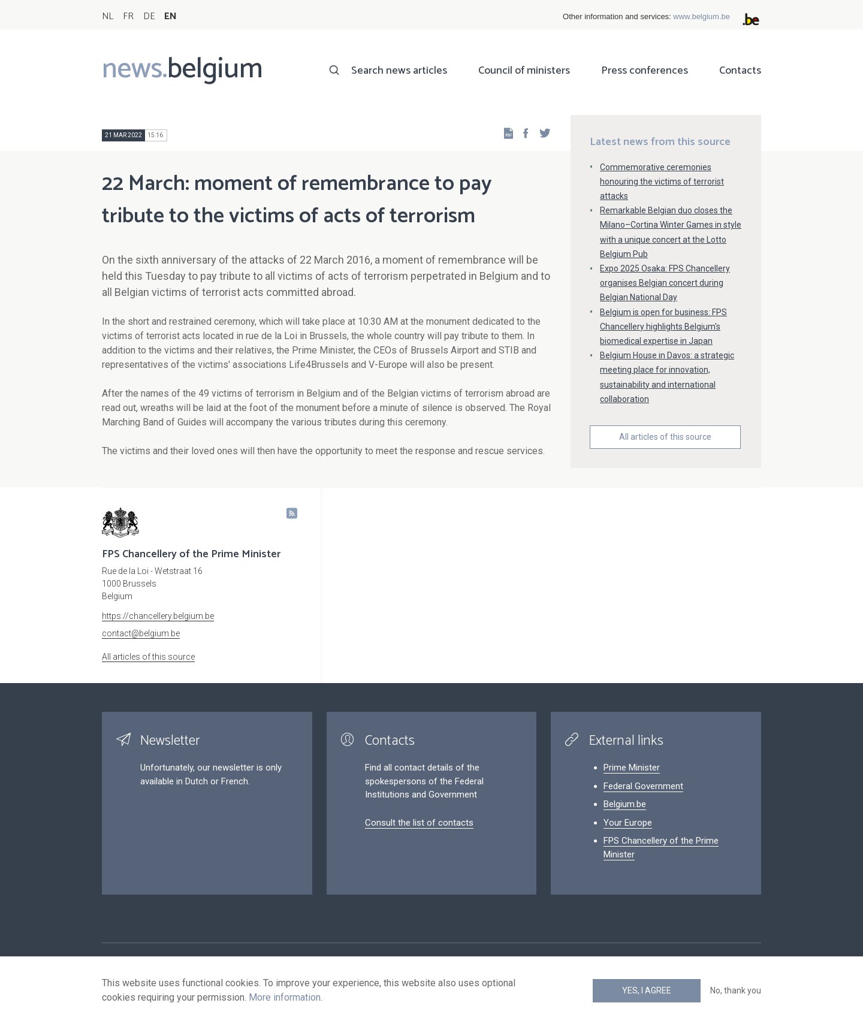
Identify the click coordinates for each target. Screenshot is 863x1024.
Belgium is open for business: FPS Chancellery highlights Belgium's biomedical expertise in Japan (663, 326)
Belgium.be (625, 804)
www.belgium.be (701, 16)
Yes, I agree (646, 990)
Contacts (740, 71)
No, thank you (735, 990)
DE (149, 16)
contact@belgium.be (141, 633)
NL (107, 16)
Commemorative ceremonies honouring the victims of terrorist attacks (662, 181)
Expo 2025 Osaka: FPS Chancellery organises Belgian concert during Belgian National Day (665, 283)
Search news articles (399, 71)
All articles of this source (665, 437)
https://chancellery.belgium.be (158, 616)
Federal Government (643, 786)
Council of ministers (524, 71)
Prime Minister (632, 767)
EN (170, 16)
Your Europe (628, 822)
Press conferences (644, 71)
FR (128, 16)
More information (285, 997)
